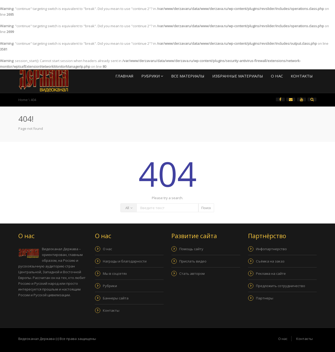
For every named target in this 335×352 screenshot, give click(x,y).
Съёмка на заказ (270, 261)
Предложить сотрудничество (280, 285)
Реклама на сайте (271, 273)
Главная (124, 76)
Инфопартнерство (271, 249)
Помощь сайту (191, 249)
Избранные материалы (237, 76)
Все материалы (187, 76)
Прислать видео (192, 261)
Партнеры (264, 298)
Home (23, 99)
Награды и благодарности (125, 261)
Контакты (302, 76)
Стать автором (192, 273)
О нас (277, 76)
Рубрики (152, 76)
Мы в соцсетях (115, 273)
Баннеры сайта (116, 298)
